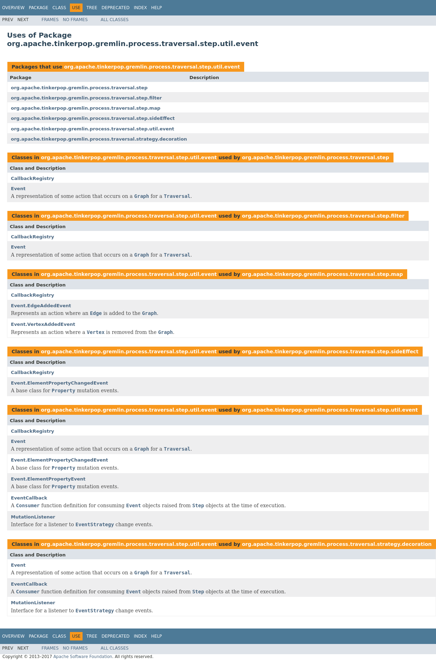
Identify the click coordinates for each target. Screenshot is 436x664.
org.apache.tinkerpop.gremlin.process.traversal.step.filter (86, 98)
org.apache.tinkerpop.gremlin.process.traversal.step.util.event (152, 67)
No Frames (75, 19)
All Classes (115, 19)
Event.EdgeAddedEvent (41, 305)
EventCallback (29, 498)
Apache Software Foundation (82, 656)
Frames (50, 19)
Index (140, 7)
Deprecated (116, 7)
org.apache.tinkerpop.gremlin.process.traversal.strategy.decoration (99, 139)
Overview (13, 7)
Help (156, 7)
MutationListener (33, 517)
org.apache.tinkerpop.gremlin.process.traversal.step (79, 87)
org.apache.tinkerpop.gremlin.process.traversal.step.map (86, 108)
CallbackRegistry (32, 178)
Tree (91, 7)
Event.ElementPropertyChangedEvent (59, 383)
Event (18, 188)
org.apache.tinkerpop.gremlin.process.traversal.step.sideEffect (93, 118)
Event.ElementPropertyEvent (48, 479)
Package (38, 7)
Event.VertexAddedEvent (43, 324)
